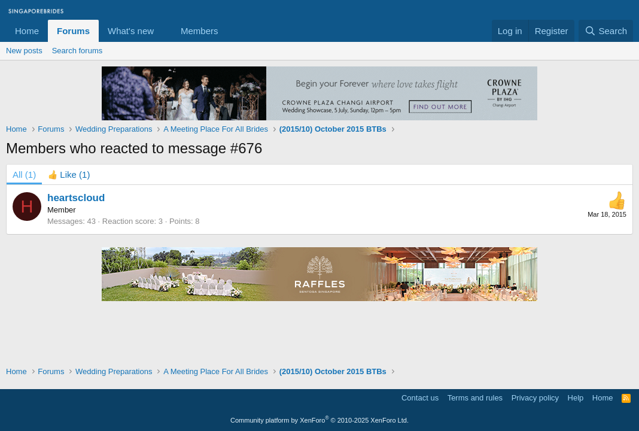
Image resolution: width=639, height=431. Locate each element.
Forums (73, 31)
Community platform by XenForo (319, 420)
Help (576, 397)
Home (27, 31)
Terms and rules (475, 397)
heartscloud (76, 198)
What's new (131, 31)
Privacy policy (535, 397)
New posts (24, 50)
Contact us (420, 397)
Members (199, 31)
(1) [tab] (24, 174)
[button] (163, 31)
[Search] (606, 31)
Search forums (77, 50)
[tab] (69, 174)
